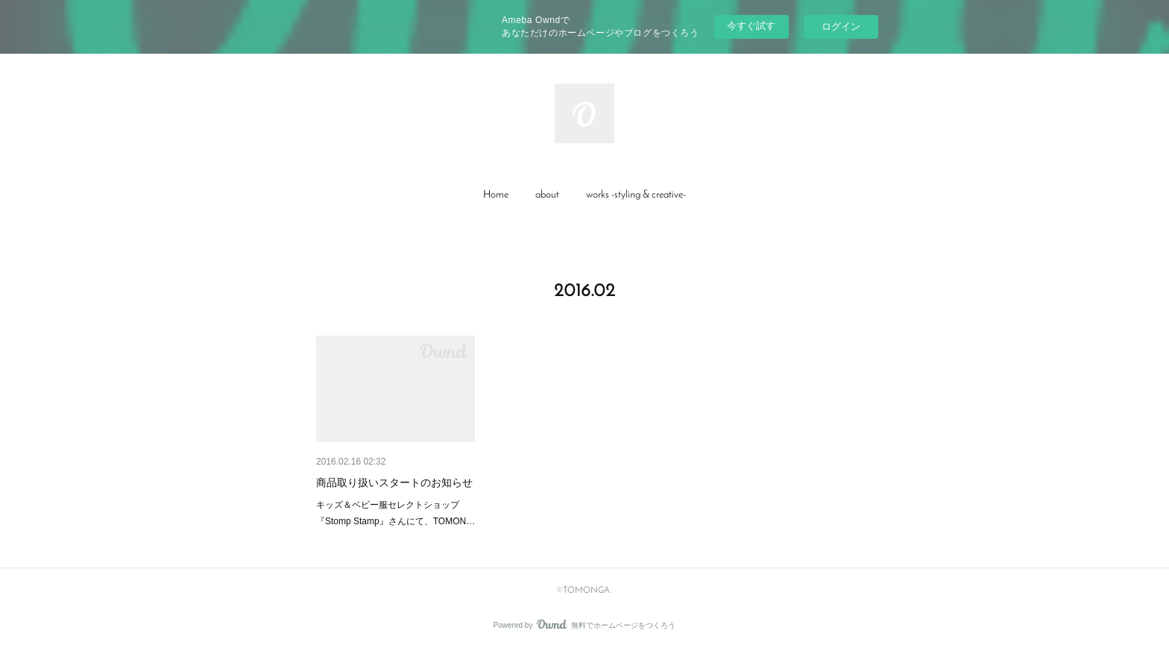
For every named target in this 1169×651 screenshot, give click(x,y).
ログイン (841, 26)
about (547, 195)
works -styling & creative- (636, 195)
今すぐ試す (751, 25)
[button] (495, 195)
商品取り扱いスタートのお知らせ (394, 482)
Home (495, 195)
